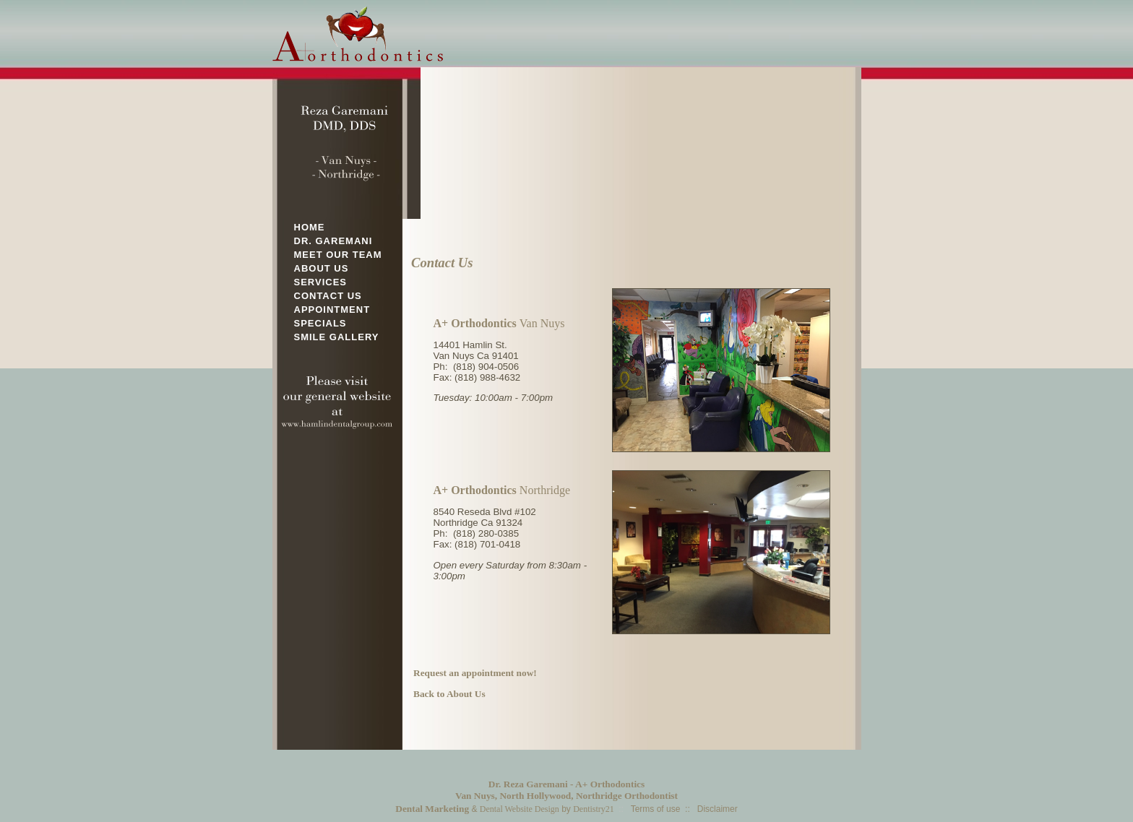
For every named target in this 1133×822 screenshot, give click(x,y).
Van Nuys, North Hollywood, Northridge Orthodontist (566, 795)
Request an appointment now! (475, 672)
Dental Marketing (432, 808)
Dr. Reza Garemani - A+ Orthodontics (566, 784)
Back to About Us (449, 693)
